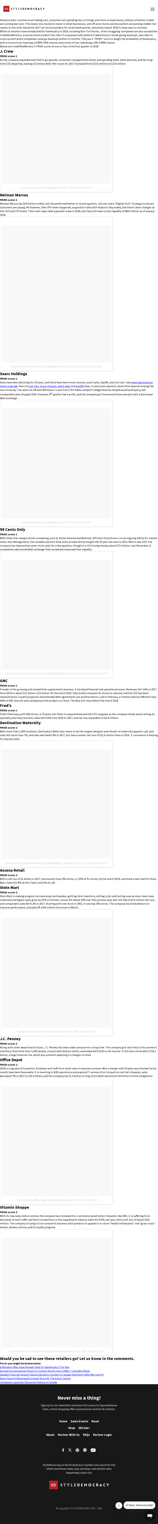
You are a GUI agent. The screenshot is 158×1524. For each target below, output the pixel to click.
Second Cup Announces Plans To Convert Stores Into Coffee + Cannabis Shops (45, 1371)
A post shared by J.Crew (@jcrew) (39, 187)
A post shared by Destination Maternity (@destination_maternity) (39, 863)
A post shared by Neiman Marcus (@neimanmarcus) (38, 366)
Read (95, 1421)
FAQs (86, 1435)
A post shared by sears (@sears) (39, 522)
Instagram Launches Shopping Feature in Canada (28, 1382)
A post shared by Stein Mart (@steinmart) (39, 1031)
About (50, 1435)
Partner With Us (69, 1435)
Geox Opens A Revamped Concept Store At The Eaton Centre (35, 1378)
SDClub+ (84, 1428)
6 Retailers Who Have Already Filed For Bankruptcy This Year (35, 1367)
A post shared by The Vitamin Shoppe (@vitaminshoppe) (39, 1351)
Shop (71, 1428)
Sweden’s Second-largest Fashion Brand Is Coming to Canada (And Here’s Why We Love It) (52, 1375)
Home (63, 1421)
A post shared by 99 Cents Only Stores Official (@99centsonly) (38, 673)
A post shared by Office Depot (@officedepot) (39, 1200)
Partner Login (102, 1435)
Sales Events (79, 1421)
